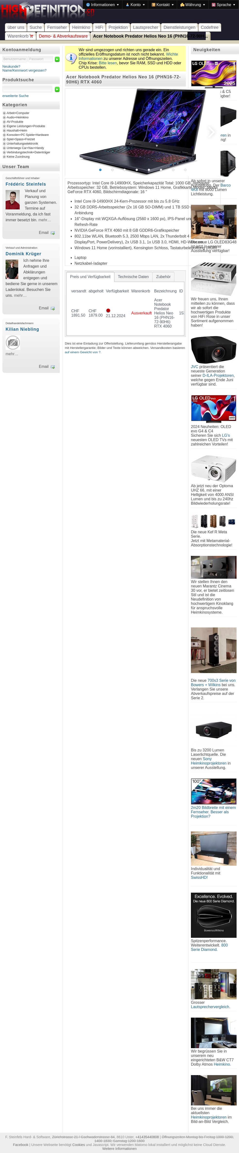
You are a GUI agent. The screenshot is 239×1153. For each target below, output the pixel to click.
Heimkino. (222, 1064)
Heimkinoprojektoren (209, 1117)
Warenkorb (21, 36)
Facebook (20, 1145)
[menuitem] (102, 4)
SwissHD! (199, 877)
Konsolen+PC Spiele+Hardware (28, 135)
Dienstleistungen (179, 27)
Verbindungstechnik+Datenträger (28, 152)
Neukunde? (11, 66)
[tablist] (125, 303)
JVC (194, 367)
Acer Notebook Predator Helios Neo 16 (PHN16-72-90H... (150, 36)
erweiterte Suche (15, 96)
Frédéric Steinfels (26, 184)
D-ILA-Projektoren (218, 375)
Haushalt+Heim (17, 130)
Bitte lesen (108, 63)
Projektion (118, 27)
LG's (226, 435)
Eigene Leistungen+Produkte (26, 126)
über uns (16, 27)
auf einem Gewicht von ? (83, 352)
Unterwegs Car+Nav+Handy (25, 148)
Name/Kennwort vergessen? (24, 70)
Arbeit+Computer (18, 113)
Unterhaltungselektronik (22, 144)
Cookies (78, 1145)
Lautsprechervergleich (210, 1007)
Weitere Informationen (119, 1149)
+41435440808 (147, 1137)
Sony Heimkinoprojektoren (209, 761)
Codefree (210, 27)
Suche (36, 27)
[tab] (90, 277)
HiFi (99, 27)
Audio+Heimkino (17, 117)
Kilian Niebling (22, 329)
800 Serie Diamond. (209, 947)
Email (44, 233)
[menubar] (161, 4)
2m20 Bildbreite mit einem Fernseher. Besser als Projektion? (213, 812)
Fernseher (57, 27)
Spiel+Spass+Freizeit (21, 139)
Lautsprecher (145, 27)
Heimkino (81, 27)
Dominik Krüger (23, 253)
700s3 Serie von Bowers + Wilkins (213, 682)
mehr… (44, 220)
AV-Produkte (15, 122)
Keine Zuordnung (18, 157)
